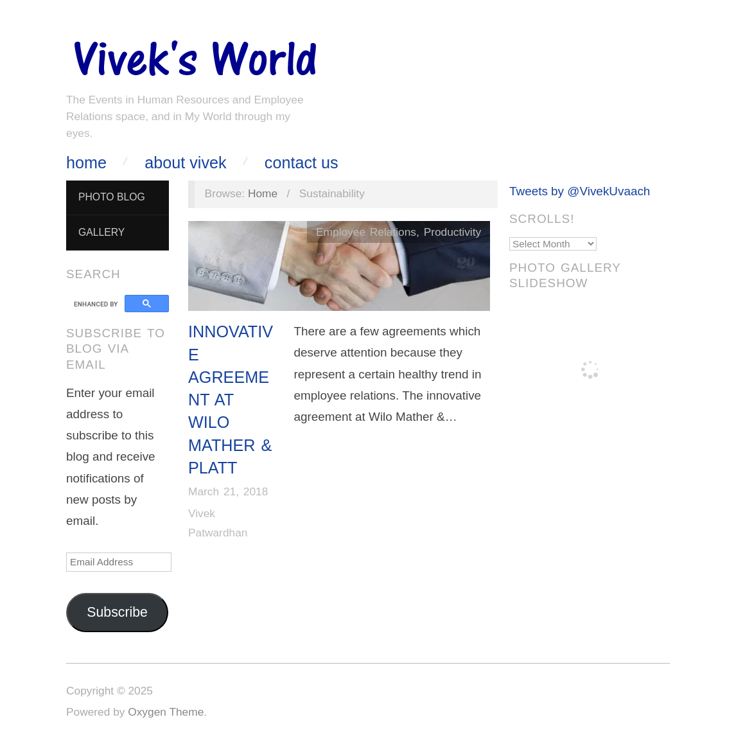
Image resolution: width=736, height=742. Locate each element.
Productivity (452, 231)
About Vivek (185, 163)
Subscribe (117, 612)
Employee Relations (366, 231)
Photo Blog (111, 196)
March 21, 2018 (228, 491)
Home (86, 163)
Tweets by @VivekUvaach (579, 191)
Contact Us (301, 163)
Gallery (101, 232)
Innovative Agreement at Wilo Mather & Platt (230, 399)
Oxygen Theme (166, 711)
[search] (97, 304)
